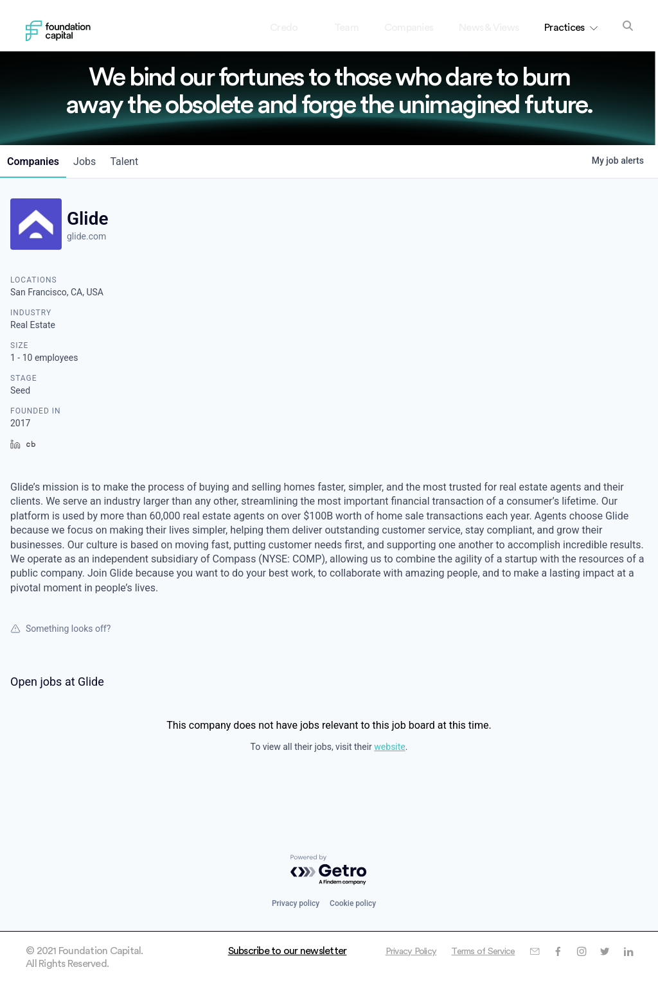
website (389, 747)
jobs (94, 161)
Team (346, 27)
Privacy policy (295, 903)
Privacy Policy (504, 951)
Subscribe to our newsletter (287, 951)
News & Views (489, 27)
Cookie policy (353, 903)
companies (36, 161)
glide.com (86, 236)
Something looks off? (60, 628)
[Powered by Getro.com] (329, 870)
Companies (408, 27)
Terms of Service (583, 951)
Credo (294, 27)
